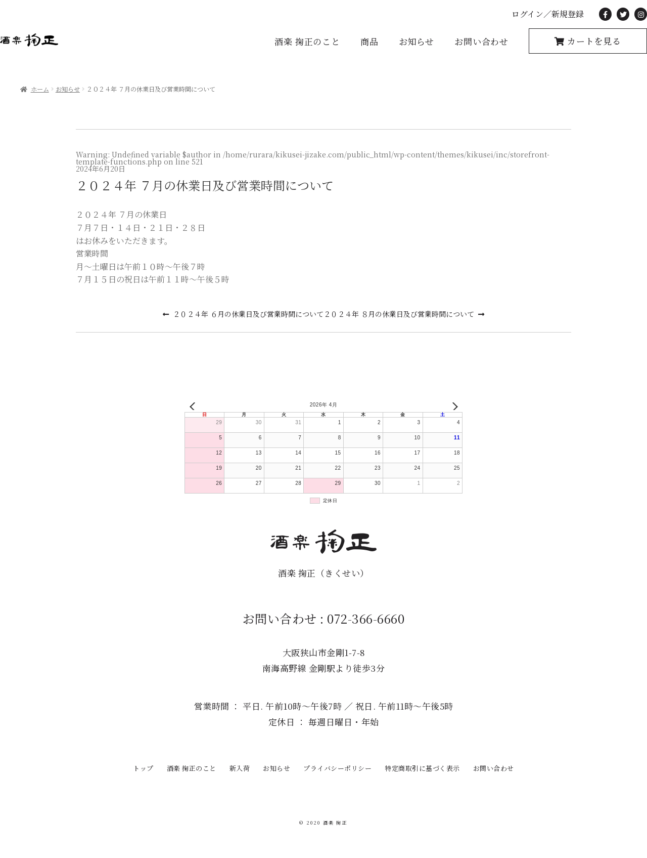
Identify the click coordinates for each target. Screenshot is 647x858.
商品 (369, 41)
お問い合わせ (481, 41)
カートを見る (593, 40)
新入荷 (239, 768)
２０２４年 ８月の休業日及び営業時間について (399, 314)
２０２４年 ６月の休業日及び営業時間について (248, 314)
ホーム (40, 89)
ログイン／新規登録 (548, 14)
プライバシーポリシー (337, 768)
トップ (143, 768)
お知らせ (416, 41)
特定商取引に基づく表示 (422, 768)
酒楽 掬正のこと (307, 41)
